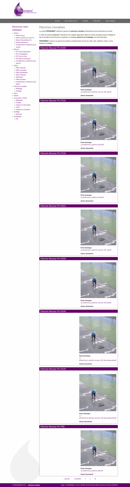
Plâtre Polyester (21, 75)
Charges (18, 102)
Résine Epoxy (20, 35)
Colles (18, 107)
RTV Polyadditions (22, 54)
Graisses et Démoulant (23, 105)
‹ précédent (77, 479)
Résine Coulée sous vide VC (25, 38)
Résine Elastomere (22, 42)
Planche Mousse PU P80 (52, 426)
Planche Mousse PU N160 (53, 311)
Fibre (15, 93)
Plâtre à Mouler (21, 68)
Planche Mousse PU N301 (53, 206)
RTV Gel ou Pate (21, 56)
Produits (85, 21)
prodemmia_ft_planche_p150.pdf (93, 197)
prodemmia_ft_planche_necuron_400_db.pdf (96, 92)
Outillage (18, 91)
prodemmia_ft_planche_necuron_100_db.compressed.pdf (97, 418)
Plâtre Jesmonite (21, 70)
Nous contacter (110, 21)
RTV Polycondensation (23, 51)
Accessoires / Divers (20, 98)
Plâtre (16, 65)
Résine (16, 33)
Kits (17, 119)
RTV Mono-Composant (23, 58)
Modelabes (19, 100)
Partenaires (97, 21)
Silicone (16, 49)
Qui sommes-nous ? (71, 21)
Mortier (16, 95)
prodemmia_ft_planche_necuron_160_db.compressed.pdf (97, 360)
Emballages (18, 116)
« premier (67, 479)
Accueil (57, 21)
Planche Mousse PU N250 (53, 258)
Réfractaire (19, 77)
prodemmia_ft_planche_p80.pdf (92, 470)
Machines (19, 114)
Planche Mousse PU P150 (53, 153)
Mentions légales (34, 485)
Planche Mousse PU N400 (53, 48)
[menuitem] (57, 21)
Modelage (19, 88)
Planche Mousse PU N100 (53, 369)
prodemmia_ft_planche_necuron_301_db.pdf (96, 250)
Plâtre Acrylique (21, 79)
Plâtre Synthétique (22, 72)
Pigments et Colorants (23, 109)
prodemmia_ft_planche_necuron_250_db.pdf (96, 302)
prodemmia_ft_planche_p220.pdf (93, 144)
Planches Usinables (20, 86)
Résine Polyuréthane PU (24, 40)
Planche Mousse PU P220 (53, 100)
